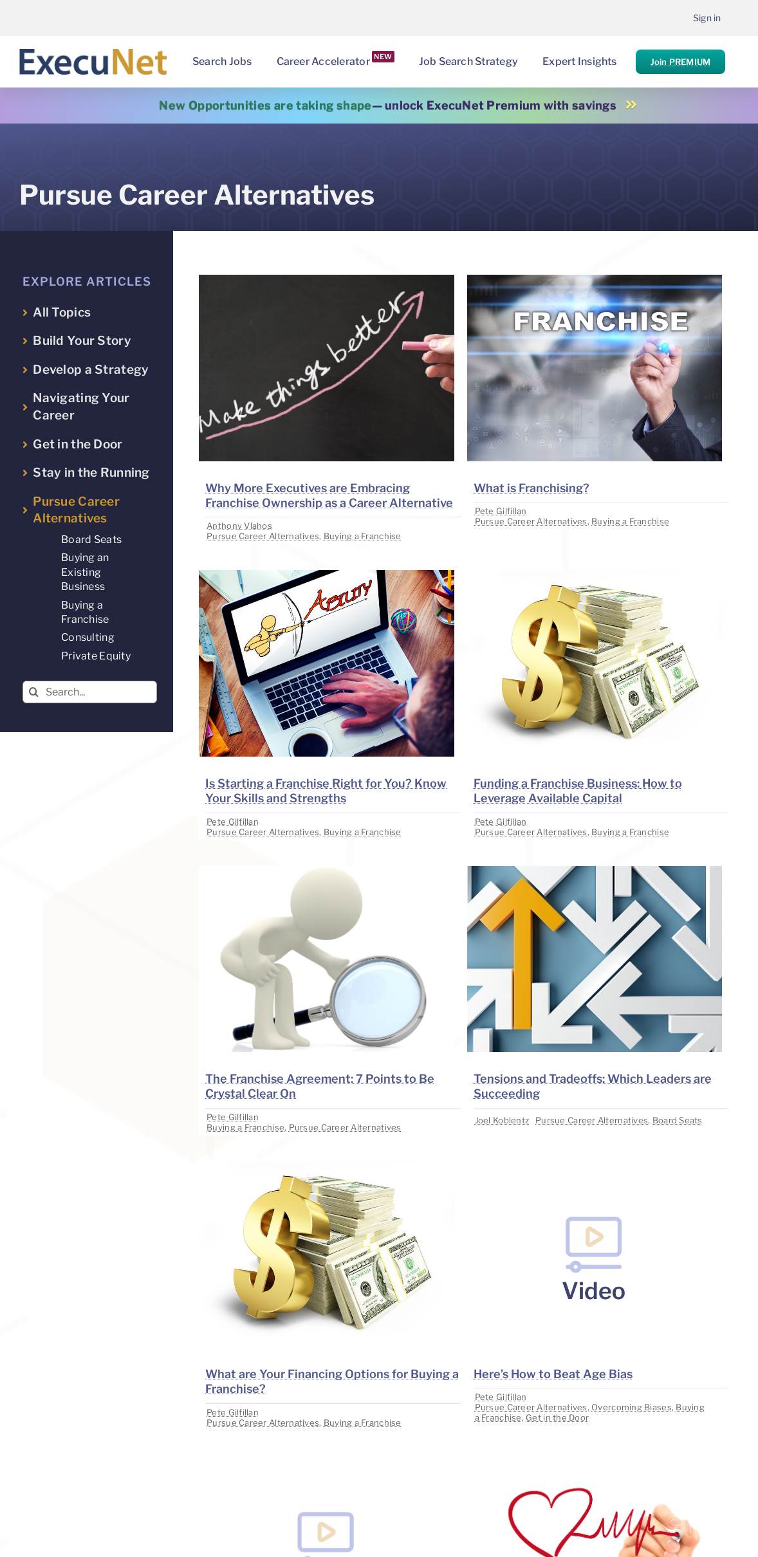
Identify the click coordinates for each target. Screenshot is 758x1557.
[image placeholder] (326, 280)
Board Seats (677, 1120)
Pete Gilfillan (501, 511)
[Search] (34, 692)
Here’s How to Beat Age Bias (553, 1374)
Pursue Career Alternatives (263, 536)
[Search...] (90, 692)
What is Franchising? (531, 488)
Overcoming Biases (631, 1407)
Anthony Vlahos (239, 526)
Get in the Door (557, 1417)
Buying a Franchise (363, 536)
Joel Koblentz (502, 1120)
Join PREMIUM (680, 62)
